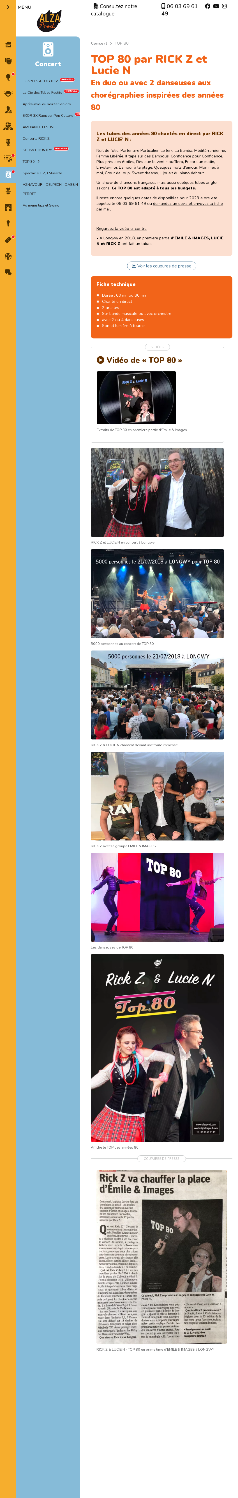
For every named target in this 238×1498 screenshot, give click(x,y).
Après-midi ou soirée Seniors (47, 104)
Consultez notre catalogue (114, 10)
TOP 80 (29, 161)
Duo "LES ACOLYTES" (40, 81)
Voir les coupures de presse (161, 266)
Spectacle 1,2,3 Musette (42, 173)
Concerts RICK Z (36, 138)
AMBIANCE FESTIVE (39, 127)
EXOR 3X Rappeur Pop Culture (48, 115)
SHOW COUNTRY (37, 150)
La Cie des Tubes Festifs (42, 92)
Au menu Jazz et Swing (41, 205)
